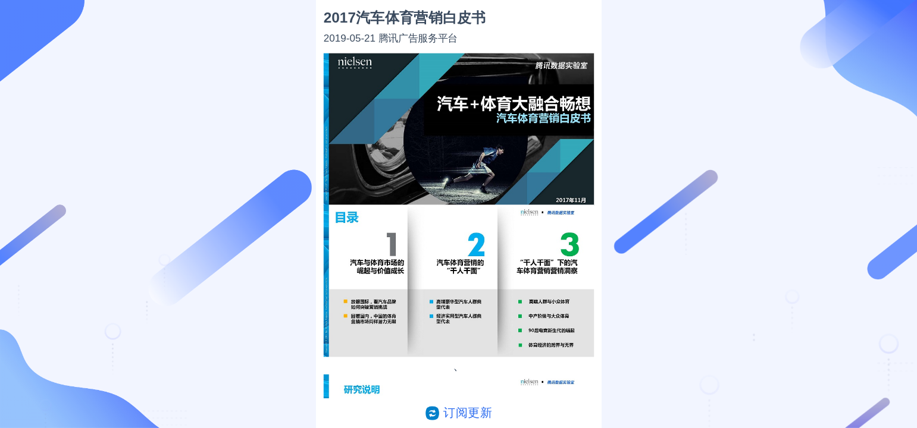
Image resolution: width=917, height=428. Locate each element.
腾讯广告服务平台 (417, 37)
